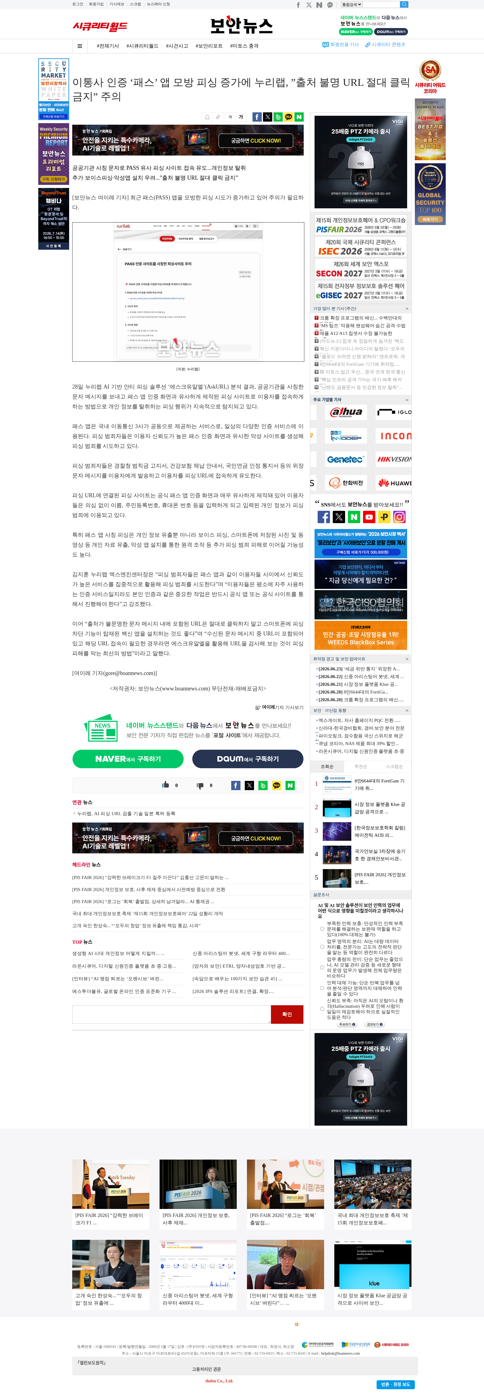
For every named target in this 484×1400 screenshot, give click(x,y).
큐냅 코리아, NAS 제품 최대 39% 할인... (359, 743)
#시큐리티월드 (143, 45)
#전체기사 (108, 45)
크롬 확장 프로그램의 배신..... (361, 699)
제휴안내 (260, 1324)
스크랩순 (394, 766)
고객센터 (238, 1324)
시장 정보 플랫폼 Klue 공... (358, 684)
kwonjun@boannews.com (244, 1369)
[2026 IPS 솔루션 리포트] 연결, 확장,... (233, 991)
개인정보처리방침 (153, 1324)
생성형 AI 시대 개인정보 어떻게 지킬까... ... (118, 953)
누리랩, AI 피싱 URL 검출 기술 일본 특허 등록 (126, 813)
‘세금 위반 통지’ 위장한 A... (359, 668)
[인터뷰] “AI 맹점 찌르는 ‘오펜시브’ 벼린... (118, 978)
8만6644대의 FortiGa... (353, 692)
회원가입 (96, 4)
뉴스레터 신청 (158, 4)
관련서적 (281, 1324)
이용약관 (123, 1324)
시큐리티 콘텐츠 (389, 44)
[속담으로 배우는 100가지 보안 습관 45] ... (237, 978)
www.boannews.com (185, 688)
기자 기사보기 (279, 707)
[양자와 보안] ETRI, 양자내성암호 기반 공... (239, 966)
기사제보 (117, 4)
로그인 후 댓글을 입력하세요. (171, 1014)
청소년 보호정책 (188, 1324)
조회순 (327, 766)
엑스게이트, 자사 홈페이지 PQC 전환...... (359, 720)
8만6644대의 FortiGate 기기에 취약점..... (360, 364)
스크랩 (135, 4)
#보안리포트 (209, 45)
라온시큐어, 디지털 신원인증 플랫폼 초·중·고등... (124, 966)
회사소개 (80, 1324)
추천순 (360, 766)
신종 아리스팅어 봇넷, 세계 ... (361, 676)
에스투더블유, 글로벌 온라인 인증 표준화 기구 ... (124, 991)
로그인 (77, 4)
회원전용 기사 (344, 44)
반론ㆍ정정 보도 (395, 1384)
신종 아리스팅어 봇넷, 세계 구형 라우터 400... (241, 953)
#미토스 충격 (244, 45)
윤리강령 (217, 1324)
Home (77, 65)
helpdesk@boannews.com (340, 1353)
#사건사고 (177, 45)
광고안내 (102, 1324)
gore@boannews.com (129, 673)
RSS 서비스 (308, 1324)
